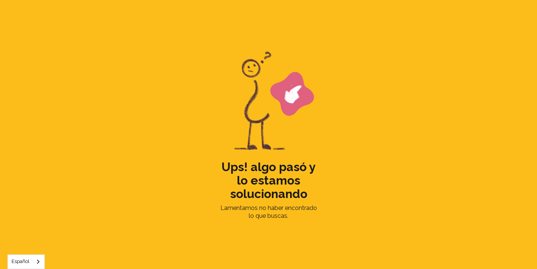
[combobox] (26, 261)
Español (20, 261)
